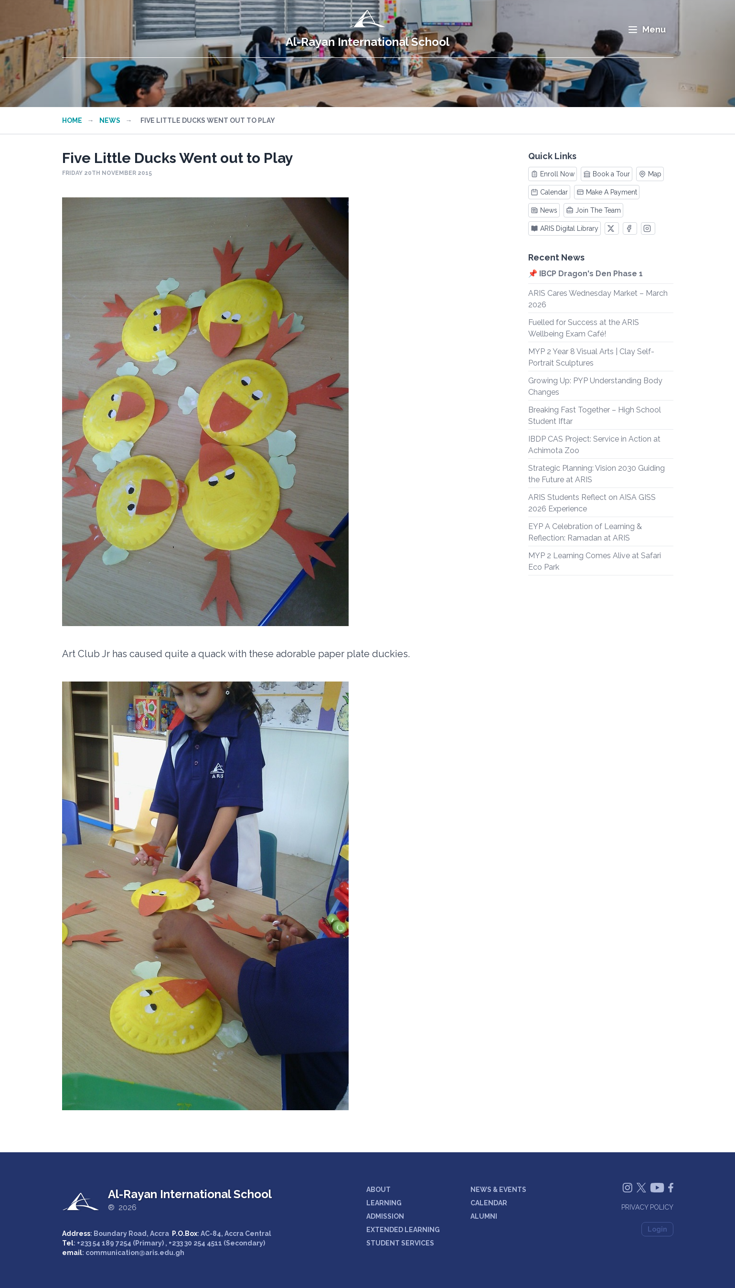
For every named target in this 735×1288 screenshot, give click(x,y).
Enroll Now (553, 174)
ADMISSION (385, 1216)
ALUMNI (483, 1216)
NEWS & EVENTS (498, 1189)
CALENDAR (488, 1203)
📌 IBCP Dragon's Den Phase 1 (585, 273)
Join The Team (593, 210)
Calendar (549, 192)
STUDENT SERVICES (400, 1243)
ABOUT (378, 1189)
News (109, 120)
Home (72, 120)
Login (657, 1229)
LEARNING (384, 1203)
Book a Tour (606, 174)
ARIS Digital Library (564, 228)
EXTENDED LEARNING (403, 1230)
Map (650, 174)
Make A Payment (606, 192)
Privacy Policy (647, 1207)
